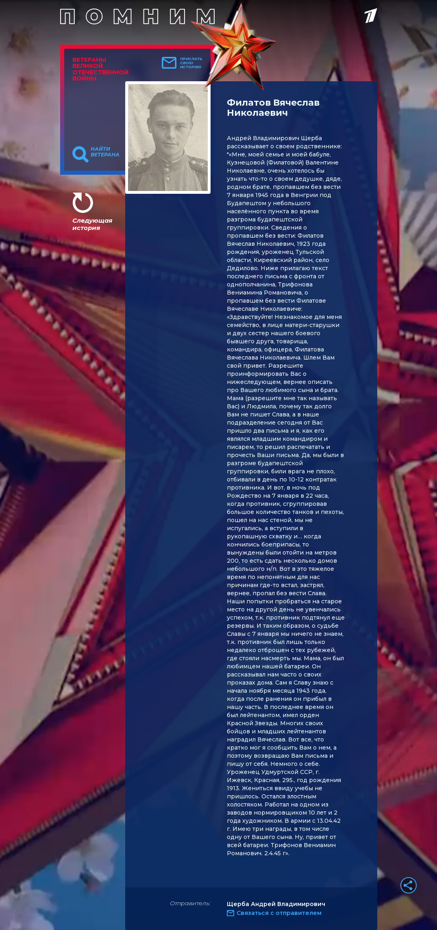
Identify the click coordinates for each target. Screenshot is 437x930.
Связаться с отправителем (279, 913)
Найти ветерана (105, 152)
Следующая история (92, 224)
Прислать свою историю (191, 63)
